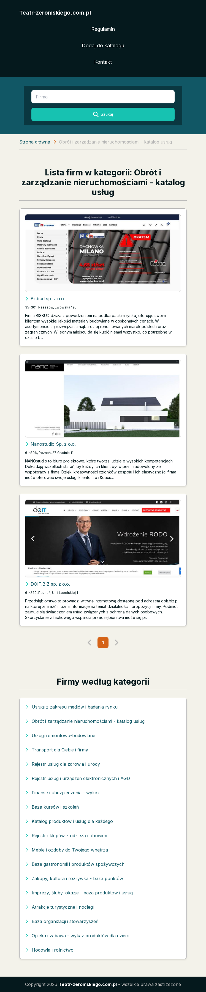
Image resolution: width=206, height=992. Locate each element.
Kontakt (103, 62)
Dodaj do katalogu (103, 45)
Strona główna (34, 142)
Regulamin (103, 29)
